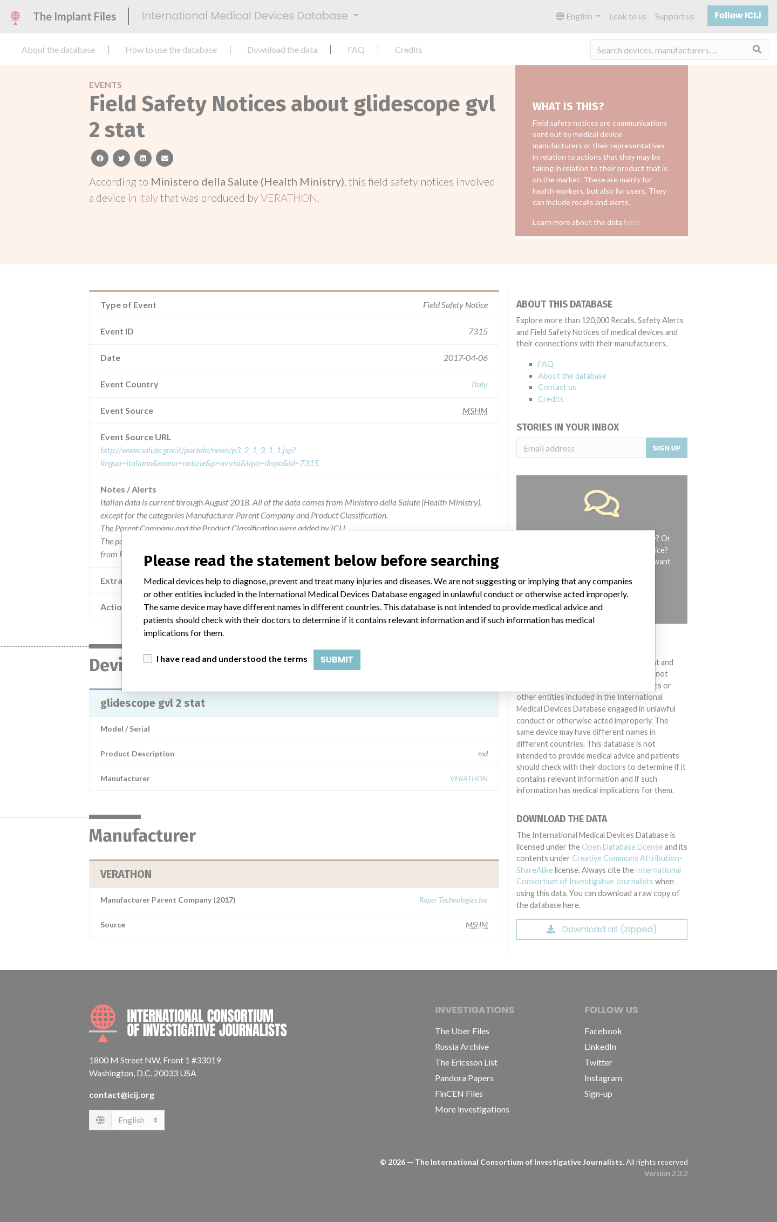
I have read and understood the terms (232, 658)
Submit (337, 659)
